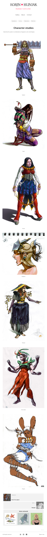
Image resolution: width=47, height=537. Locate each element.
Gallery (17, 15)
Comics (20, 21)
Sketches (33, 21)
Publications (26, 21)
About (23, 15)
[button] (43, 530)
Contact (29, 15)
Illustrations (14, 21)
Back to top (41, 534)
